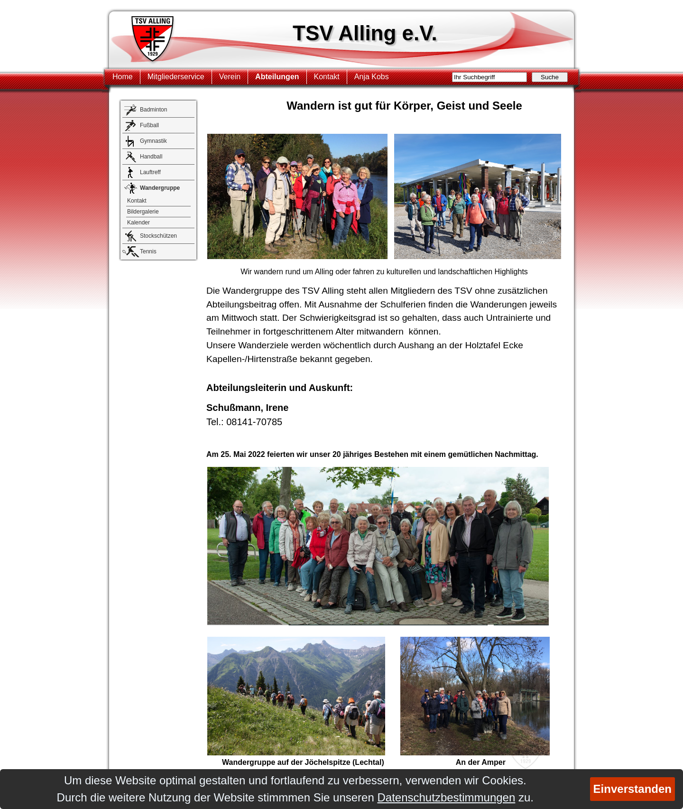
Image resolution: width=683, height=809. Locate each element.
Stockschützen (158, 235)
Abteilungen (277, 77)
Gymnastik (153, 141)
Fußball (149, 125)
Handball (151, 156)
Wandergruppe (160, 188)
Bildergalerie (143, 211)
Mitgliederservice (176, 77)
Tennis (148, 251)
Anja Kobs (371, 77)
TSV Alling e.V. (365, 33)
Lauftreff (150, 172)
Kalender (138, 222)
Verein (229, 77)
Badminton (153, 109)
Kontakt (327, 77)
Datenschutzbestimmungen (446, 797)
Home (122, 77)
